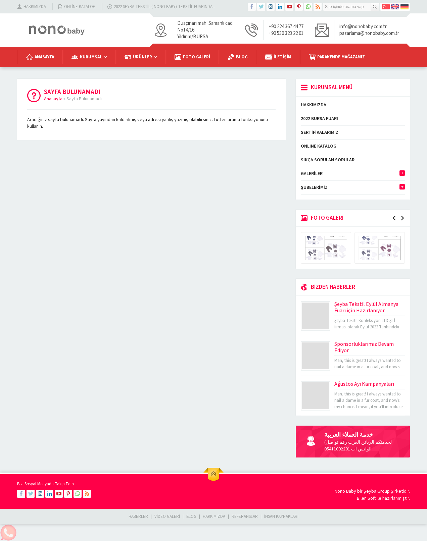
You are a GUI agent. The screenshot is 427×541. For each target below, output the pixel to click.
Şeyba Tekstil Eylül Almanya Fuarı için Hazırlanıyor (366, 307)
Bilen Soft (366, 498)
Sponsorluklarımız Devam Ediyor (364, 347)
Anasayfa (53, 99)
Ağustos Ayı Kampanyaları (364, 384)
